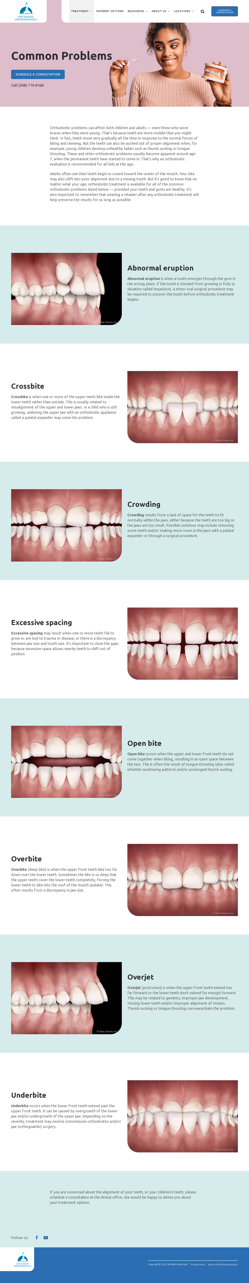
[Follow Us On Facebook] (37, 1237)
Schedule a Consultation (224, 11)
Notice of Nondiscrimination (223, 1265)
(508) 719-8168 (31, 85)
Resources (136, 11)
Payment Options (110, 11)
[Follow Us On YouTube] (46, 1237)
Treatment (80, 11)
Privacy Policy (198, 1265)
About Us (159, 11)
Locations (182, 11)
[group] (66, 289)
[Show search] (203, 11)
